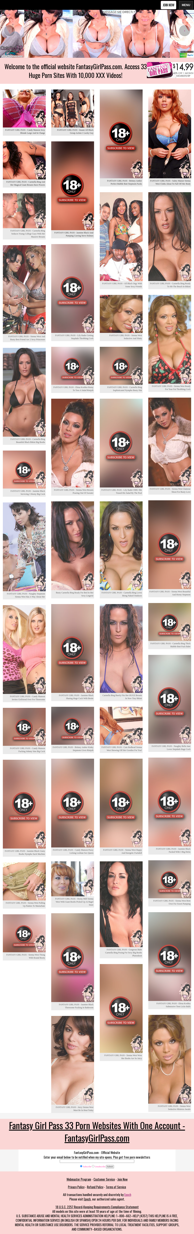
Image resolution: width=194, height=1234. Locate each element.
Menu (186, 5)
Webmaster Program (79, 1179)
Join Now (168, 5)
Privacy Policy (76, 1187)
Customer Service (104, 1179)
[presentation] (9, 30)
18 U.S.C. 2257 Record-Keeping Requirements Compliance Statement (97, 1207)
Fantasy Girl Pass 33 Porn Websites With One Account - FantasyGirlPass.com (97, 1131)
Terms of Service (116, 1187)
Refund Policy (95, 1187)
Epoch (127, 1194)
